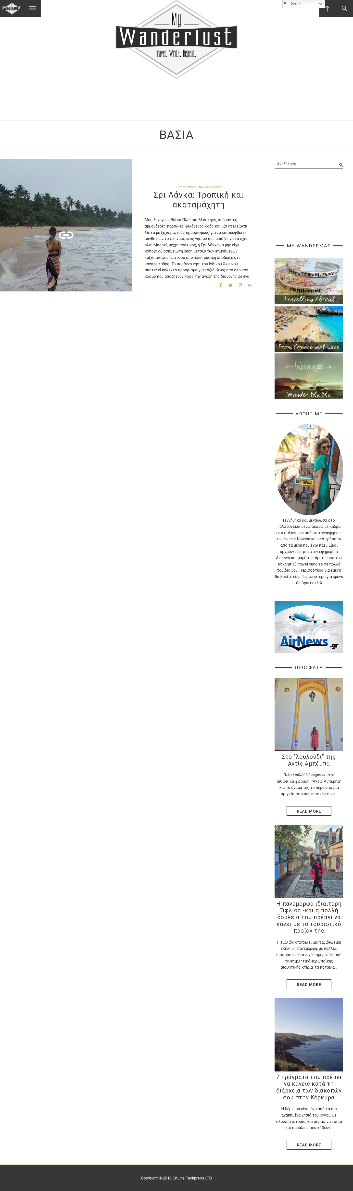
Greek (293, 4)
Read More (309, 811)
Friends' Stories (186, 187)
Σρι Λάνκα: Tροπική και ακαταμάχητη (198, 199)
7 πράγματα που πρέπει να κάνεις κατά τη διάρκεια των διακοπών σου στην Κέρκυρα (309, 1087)
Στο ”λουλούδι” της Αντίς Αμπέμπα (309, 760)
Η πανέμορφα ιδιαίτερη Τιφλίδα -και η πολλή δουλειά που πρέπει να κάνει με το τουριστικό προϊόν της (309, 917)
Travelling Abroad (210, 187)
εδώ (297, 576)
